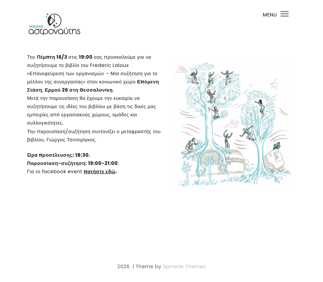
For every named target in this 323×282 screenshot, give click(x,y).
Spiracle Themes (184, 266)
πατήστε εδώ (99, 171)
